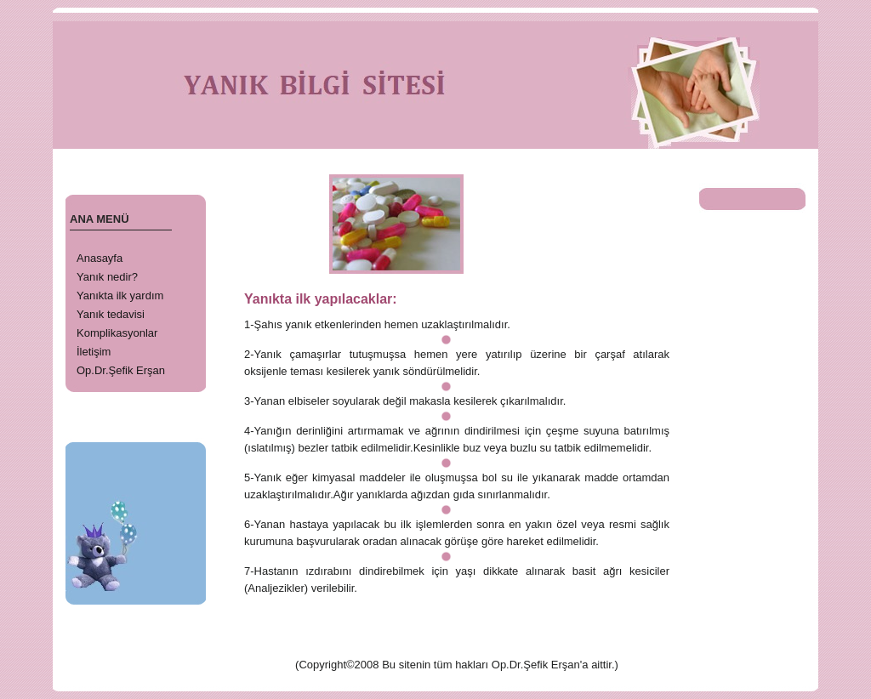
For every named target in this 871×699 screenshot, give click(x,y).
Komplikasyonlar (117, 333)
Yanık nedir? (107, 276)
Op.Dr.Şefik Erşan (121, 370)
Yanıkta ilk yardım (120, 295)
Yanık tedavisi (111, 314)
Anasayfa (99, 258)
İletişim (94, 351)
